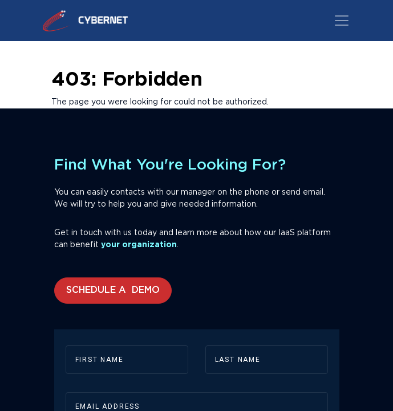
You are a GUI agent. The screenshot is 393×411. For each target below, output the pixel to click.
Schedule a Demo (113, 290)
